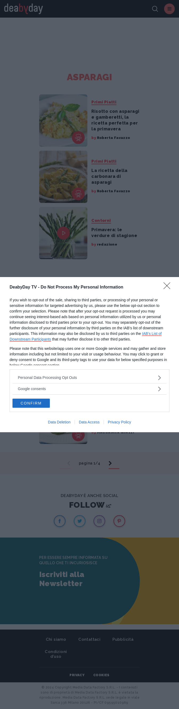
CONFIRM (31, 403)
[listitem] (89, 377)
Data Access (89, 422)
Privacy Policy (119, 422)
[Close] (169, 287)
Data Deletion (59, 422)
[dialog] (89, 354)
